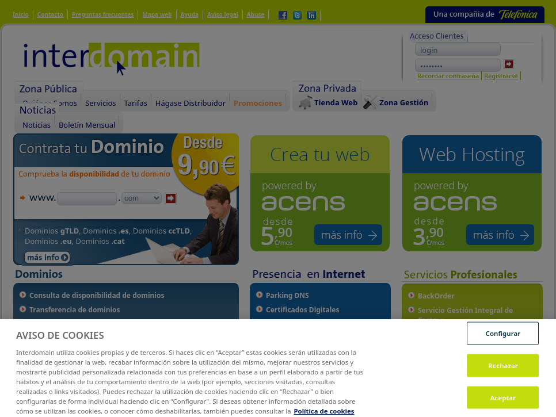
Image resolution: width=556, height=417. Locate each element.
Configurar (503, 337)
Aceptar (503, 401)
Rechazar (503, 369)
